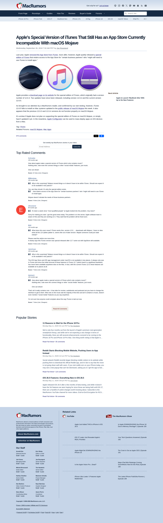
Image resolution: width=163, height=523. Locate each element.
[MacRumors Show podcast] (115, 5)
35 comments (60, 342)
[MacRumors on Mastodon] (130, 5)
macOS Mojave (36, 129)
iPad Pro (136, 19)
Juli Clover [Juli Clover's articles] (19, 459)
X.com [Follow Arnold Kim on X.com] (22, 454)
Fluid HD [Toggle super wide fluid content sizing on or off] (47, 512)
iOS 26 (110, 19)
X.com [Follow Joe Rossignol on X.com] (42, 463)
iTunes (22, 127)
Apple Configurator (54, 119)
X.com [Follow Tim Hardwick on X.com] (42, 471)
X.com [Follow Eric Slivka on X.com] (42, 454)
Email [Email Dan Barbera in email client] (18, 487)
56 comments (60, 396)
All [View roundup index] (145, 19)
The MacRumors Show (122, 416)
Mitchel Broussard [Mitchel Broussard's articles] (22, 467)
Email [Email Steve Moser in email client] (18, 495)
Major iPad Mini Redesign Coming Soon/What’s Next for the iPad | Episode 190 (132, 464)
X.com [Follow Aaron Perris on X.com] (42, 495)
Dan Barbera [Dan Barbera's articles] (20, 483)
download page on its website (42, 95)
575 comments (21, 136)
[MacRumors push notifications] (138, 5)
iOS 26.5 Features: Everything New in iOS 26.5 (65, 378)
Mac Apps (47, 129)
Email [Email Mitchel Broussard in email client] (18, 471)
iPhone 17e (76, 19)
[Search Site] (135, 13)
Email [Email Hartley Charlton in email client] (18, 479)
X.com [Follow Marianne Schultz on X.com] (42, 479)
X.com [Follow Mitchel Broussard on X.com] (22, 471)
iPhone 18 (99, 19)
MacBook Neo (62, 19)
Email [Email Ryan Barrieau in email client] (37, 487)
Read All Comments (60, 309)
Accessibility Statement (23, 509)
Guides (50, 13)
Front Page (22, 13)
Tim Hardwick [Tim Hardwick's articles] (40, 467)
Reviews (71, 13)
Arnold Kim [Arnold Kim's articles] (19, 451)
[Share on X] (96, 136)
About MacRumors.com (28, 433)
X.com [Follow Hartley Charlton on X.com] (22, 479)
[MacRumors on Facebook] (123, 5)
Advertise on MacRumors (29, 440)
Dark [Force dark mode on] (61, 512)
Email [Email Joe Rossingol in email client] (37, 463)
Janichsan (32, 249)
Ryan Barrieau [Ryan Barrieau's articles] (40, 483)
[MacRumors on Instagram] (119, 5)
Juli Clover (74, 381)
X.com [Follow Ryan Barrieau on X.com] (42, 487)
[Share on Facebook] (101, 136)
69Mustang (32, 178)
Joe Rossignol (62, 48)
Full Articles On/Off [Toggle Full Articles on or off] (33, 512)
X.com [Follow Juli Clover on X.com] (22, 463)
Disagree (44, 173)
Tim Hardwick (75, 326)
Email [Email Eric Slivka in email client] (37, 454)
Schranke (31, 158)
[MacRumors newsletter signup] (145, 5)
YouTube (70, 416)
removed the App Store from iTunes (44, 55)
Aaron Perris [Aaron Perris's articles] (40, 491)
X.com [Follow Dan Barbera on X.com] (22, 487)
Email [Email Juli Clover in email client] (18, 463)
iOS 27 (49, 19)
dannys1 (31, 275)
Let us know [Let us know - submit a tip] (103, 6)
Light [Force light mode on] (57, 512)
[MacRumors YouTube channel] (134, 5)
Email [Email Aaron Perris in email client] (37, 495)
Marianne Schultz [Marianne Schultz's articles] (41, 475)
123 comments (60, 372)
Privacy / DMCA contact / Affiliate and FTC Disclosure (31, 505)
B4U (29, 225)
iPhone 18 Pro (23, 19)
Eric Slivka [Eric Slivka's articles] (39, 451)
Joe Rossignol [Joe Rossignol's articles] (40, 459)
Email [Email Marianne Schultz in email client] (37, 479)
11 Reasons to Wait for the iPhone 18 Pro (63, 323)
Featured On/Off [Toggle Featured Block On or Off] (21, 512)
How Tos (60, 13)
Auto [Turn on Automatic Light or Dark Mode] (53, 512)
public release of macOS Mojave (71, 108)
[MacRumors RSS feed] (142, 5)
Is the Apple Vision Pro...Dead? (85, 464)
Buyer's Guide (85, 13)
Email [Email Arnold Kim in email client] (18, 454)
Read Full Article (48, 342)
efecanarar (32, 206)
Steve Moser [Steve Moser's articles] (20, 491)
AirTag (88, 19)
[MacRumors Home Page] (31, 5)
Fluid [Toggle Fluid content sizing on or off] (42, 512)
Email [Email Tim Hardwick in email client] (37, 471)
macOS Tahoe (123, 19)
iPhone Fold (38, 19)
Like (40, 173)
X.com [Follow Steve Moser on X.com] (22, 495)
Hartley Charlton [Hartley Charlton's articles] (21, 475)
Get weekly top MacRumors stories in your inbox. (60, 143)
